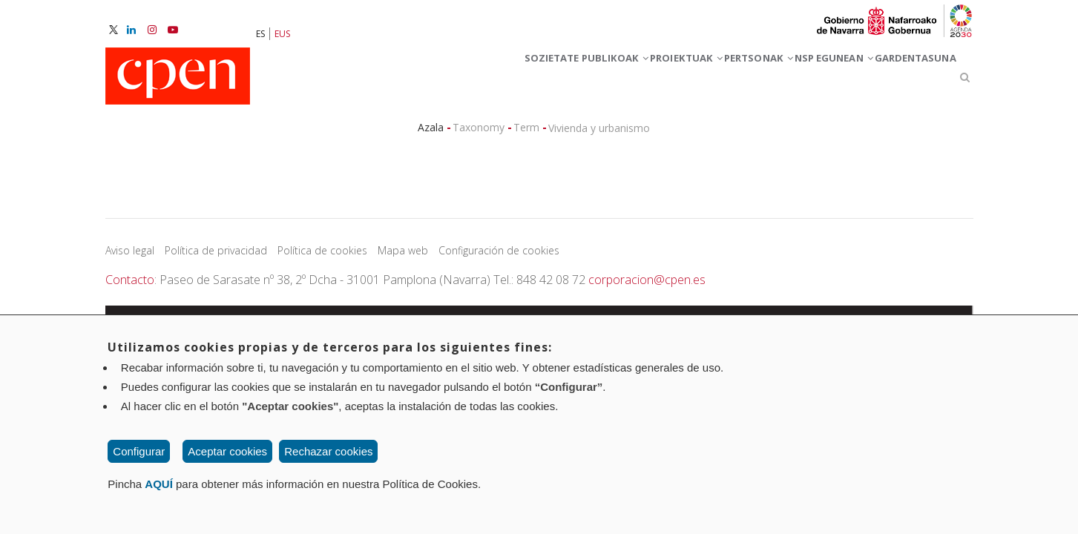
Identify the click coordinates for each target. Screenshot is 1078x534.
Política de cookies (322, 257)
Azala (431, 134)
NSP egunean (791, 80)
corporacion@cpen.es (647, 286)
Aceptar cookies (227, 451)
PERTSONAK (688, 80)
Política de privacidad (216, 257)
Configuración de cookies (498, 257)
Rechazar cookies (328, 451)
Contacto (129, 286)
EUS (282, 33)
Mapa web (403, 257)
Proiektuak (589, 80)
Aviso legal (129, 257)
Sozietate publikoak (458, 80)
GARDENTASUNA (902, 80)
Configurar (139, 451)
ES (260, 33)
